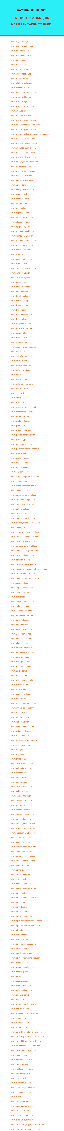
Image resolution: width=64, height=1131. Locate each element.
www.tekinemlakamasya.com (23, 888)
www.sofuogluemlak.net (21, 851)
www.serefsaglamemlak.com (23, 823)
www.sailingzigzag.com (21, 768)
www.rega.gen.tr (18, 749)
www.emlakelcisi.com (20, 375)
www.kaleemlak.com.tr (21, 490)
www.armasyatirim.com (21, 166)
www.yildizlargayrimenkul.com (24, 1087)
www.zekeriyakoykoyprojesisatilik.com (27, 1129)
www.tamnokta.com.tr (20, 870)
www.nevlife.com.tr (19, 671)
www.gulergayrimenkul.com (23, 435)
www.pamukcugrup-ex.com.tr (23, 703)
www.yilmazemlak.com (21, 1092)
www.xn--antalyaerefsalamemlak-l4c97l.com (30, 1036)
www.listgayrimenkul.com (22, 611)
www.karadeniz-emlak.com (22, 504)
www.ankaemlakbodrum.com (23, 97)
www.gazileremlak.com (21, 421)
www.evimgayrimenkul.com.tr (24, 407)
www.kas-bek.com (19, 513)
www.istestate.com (19, 481)
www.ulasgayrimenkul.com (22, 967)
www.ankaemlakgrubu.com (23, 101)
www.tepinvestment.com (21, 916)
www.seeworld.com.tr (20, 810)
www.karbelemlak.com (21, 509)
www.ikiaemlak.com (19, 472)
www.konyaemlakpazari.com (23, 541)
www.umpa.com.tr (19, 999)
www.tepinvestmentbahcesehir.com (26, 921)
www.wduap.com (18, 1018)
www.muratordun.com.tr (21, 648)
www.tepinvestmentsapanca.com (25, 925)
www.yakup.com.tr (19, 1055)
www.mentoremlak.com (21, 638)
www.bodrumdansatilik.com (23, 231)
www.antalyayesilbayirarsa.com (24, 162)
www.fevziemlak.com (20, 416)
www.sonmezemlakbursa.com (24, 860)
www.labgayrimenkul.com (22, 587)
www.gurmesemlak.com (21, 444)
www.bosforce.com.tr (20, 254)
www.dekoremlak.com (20, 291)
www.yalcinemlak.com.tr (21, 1060)
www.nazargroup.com (20, 657)
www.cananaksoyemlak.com (23, 268)
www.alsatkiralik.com (20, 88)
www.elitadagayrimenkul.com (23, 347)
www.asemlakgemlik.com (22, 175)
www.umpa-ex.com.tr (20, 995)
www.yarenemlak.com (20, 1064)
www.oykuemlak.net (19, 685)
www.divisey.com (18, 310)
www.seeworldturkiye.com (22, 814)
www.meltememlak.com (21, 629)
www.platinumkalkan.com (22, 731)
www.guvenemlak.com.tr (21, 453)
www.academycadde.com (22, 46)
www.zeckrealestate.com (22, 1115)
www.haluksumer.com (20, 458)
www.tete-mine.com (19, 930)
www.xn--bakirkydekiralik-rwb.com (26, 1041)
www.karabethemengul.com (23, 500)
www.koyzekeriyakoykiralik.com (24, 546)
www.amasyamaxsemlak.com (24, 92)
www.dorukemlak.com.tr (21, 314)
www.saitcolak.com (19, 773)
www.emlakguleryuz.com (22, 384)
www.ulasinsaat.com (20, 981)
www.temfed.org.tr (19, 907)
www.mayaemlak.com (20, 620)
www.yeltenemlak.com (20, 1078)
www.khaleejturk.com (20, 527)
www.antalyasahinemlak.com (23, 148)
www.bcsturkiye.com (20, 199)
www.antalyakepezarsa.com (23, 138)
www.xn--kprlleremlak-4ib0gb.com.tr (26, 1050)
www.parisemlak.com (20, 712)
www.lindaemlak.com (20, 606)
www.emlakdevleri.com (21, 370)
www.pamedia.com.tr (20, 699)
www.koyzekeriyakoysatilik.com (24, 550)
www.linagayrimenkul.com (22, 601)
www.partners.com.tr (20, 717)
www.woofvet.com (19, 1027)
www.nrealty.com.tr (19, 675)
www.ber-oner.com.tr (20, 203)
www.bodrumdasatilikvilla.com (24, 236)
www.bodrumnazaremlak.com (24, 240)
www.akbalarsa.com (19, 64)
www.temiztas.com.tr (20, 911)
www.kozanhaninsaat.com (22, 555)
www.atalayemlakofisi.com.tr (23, 180)
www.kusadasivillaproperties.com (25, 578)
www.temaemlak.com (20, 893)
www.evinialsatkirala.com (22, 412)
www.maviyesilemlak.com (22, 615)
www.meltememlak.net (21, 634)
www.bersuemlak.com (20, 208)
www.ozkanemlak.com (20, 689)
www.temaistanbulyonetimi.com (24, 898)
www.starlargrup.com (20, 865)
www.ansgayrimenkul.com (22, 106)
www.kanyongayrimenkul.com (24, 495)
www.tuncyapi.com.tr (20, 948)
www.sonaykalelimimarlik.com (24, 856)
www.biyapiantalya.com (21, 226)
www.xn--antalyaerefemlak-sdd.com (26, 1032)
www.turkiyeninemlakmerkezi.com (26, 958)
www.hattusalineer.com (21, 463)
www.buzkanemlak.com (21, 263)
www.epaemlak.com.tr (20, 393)
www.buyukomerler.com (21, 259)
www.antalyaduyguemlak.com (24, 129)
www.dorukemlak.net (20, 319)
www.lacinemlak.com (20, 592)
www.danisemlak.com (20, 287)
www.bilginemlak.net (20, 213)
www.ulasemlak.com (20, 962)
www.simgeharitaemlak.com (23, 828)
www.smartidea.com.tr (20, 842)
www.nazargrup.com (20, 662)
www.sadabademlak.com (22, 763)
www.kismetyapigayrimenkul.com (25, 532)
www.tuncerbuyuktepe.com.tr (23, 944)
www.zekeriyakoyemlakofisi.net (24, 1120)
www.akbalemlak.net (20, 69)
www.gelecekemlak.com (21, 430)
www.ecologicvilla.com (21, 333)
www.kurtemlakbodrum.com (23, 574)
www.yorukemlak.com (20, 1101)
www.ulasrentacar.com (21, 985)
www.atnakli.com (18, 185)
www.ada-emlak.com (20, 51)
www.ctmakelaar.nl (19, 282)
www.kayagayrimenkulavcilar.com (25, 523)
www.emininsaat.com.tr (21, 351)
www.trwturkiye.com (19, 939)
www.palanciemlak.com (21, 694)
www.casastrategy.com (21, 277)
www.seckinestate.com (21, 796)
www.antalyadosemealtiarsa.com (25, 125)
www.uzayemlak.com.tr (21, 1009)
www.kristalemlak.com (20, 560)
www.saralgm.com (19, 777)
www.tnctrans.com (19, 935)
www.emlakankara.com (21, 365)
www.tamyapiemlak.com (21, 874)
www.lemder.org (18, 597)
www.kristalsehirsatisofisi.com (24, 564)
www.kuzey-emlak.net (20, 583)
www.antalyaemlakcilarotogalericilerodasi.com (31, 134)
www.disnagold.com (19, 305)
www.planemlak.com (20, 722)
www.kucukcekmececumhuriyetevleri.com (29, 569)
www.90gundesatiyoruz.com (23, 41)
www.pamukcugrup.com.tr (22, 708)
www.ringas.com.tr (19, 759)
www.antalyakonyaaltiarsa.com (24, 143)
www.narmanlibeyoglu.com (22, 652)
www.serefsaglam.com (21, 819)
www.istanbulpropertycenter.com (25, 476)
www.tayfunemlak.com (21, 879)
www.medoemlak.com (20, 624)
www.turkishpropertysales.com (24, 953)
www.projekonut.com (20, 736)
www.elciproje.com (19, 342)
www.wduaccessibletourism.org (24, 1013)
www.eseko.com (18, 398)
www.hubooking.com (20, 467)
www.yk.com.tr (17, 1097)
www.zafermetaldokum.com (23, 1106)
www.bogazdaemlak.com (22, 245)
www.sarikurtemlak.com (21, 786)
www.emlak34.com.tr (20, 361)
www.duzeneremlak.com (21, 328)
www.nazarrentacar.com (21, 666)
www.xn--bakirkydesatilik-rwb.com (26, 1046)
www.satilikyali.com (19, 791)
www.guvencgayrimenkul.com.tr (25, 449)
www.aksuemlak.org (19, 78)
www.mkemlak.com (19, 643)
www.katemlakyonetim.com (23, 518)
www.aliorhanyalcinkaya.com (23, 83)
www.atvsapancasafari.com (23, 189)
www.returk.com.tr (19, 754)
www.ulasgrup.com (19, 976)
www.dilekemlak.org (19, 300)
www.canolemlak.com (20, 273)
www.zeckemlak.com (20, 1110)
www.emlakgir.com (19, 379)
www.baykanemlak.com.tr (22, 194)
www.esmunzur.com (19, 402)
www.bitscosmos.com (20, 222)
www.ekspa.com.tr (19, 338)
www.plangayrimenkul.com (22, 726)
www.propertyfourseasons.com (24, 740)
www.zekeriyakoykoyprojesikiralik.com (27, 1124)
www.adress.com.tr (19, 60)
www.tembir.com (18, 902)
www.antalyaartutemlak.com (23, 115)
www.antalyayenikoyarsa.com (24, 157)
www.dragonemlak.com (21, 324)
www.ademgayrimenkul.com (23, 55)
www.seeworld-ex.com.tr (21, 805)
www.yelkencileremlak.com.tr (23, 1073)
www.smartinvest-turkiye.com (24, 847)
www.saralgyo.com (19, 782)
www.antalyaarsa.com (20, 111)
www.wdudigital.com (20, 1023)
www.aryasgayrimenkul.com (23, 171)
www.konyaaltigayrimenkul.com (24, 537)
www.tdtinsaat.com (19, 884)
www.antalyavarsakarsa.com (23, 152)
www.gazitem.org (18, 425)
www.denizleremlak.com (21, 296)
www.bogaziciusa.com (20, 250)
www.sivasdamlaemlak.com (23, 833)
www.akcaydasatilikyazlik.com (24, 74)
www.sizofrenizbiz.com (21, 837)
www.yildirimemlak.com (21, 1083)
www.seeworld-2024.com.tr (23, 800)
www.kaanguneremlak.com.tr (23, 486)
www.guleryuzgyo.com (21, 439)
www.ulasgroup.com (20, 972)
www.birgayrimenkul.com (22, 217)
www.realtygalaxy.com (20, 745)
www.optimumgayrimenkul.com (24, 680)
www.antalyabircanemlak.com (24, 120)
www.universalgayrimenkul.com (24, 1004)
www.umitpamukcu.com (21, 990)
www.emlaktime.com (20, 388)
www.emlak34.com (19, 356)
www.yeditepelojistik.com (22, 1069)
